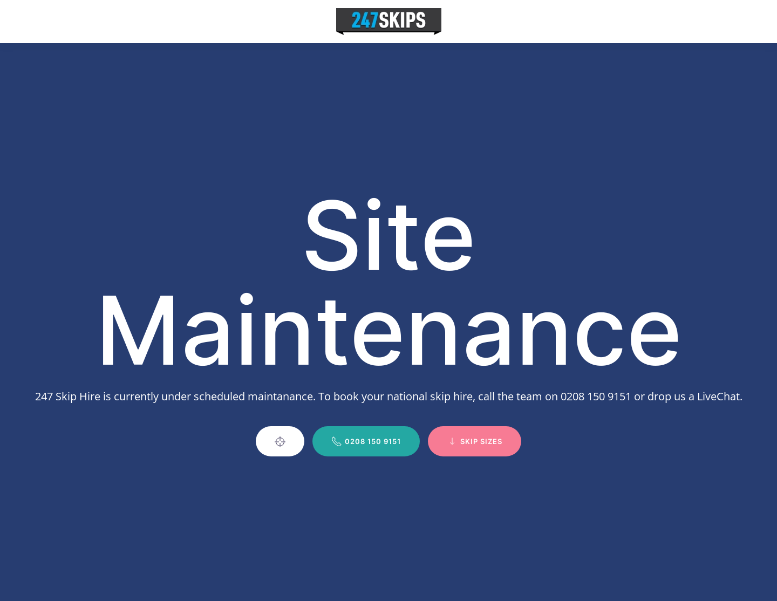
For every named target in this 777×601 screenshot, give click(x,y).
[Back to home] (388, 21)
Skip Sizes (474, 441)
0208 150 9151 (366, 441)
